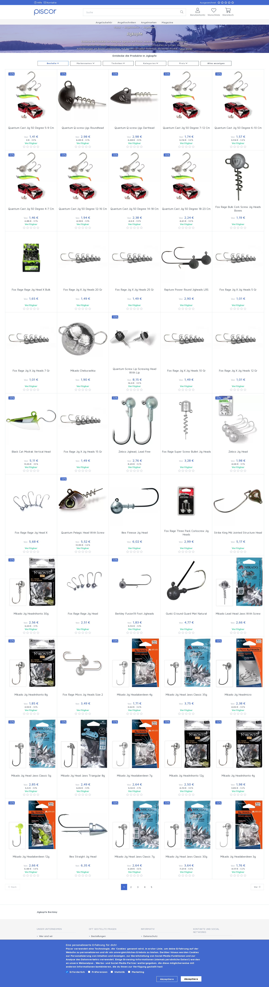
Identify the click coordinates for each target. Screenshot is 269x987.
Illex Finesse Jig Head (134, 532)
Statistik (119, 971)
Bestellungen (98, 936)
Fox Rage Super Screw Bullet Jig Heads (186, 451)
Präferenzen (99, 971)
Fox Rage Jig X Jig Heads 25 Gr (134, 289)
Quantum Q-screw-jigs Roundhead (83, 127)
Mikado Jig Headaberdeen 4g (134, 694)
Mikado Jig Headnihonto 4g (238, 775)
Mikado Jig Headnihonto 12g (186, 775)
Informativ (148, 928)
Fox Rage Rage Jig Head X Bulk (31, 289)
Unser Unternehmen (49, 928)
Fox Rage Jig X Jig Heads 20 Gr (82, 289)
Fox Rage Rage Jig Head (83, 613)
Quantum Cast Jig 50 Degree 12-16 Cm (83, 208)
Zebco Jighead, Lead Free (134, 451)
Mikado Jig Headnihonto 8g (31, 694)
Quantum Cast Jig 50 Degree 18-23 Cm (186, 208)
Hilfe (38, 2)
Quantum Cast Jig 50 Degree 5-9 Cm (31, 127)
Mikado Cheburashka (82, 370)
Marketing (138, 971)
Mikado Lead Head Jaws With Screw (238, 613)
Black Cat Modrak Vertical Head (31, 451)
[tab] (56, 930)
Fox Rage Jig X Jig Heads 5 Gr (238, 289)
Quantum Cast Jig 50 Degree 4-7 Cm (31, 208)
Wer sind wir (46, 936)
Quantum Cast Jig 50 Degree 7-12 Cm (186, 127)
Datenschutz (150, 936)
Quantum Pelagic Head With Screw (82, 532)
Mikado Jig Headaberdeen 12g (31, 856)
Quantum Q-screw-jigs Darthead (134, 127)
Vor (257, 887)
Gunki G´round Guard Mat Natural (186, 613)
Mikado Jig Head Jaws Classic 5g (31, 775)
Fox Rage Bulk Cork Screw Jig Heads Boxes (238, 208)
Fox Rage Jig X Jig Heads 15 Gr (83, 451)
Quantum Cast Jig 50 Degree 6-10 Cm (238, 127)
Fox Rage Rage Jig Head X (31, 532)
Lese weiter (186, 48)
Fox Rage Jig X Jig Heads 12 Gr (238, 370)
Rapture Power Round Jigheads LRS (186, 289)
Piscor (117, 27)
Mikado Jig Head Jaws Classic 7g (135, 856)
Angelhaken (149, 27)
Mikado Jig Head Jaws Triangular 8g (83, 775)
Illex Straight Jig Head (82, 856)
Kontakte (50, 2)
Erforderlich (77, 971)
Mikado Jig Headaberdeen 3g (238, 856)
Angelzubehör (131, 27)
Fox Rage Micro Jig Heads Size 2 (83, 694)
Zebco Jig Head (238, 451)
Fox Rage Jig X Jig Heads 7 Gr (31, 370)
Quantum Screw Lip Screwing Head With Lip (134, 370)
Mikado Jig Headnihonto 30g (31, 613)
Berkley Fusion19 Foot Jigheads (134, 613)
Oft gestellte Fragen (102, 928)
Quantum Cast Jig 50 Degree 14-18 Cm (134, 208)
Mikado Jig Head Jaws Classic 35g (186, 694)
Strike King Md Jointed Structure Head (238, 532)
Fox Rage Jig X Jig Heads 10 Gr (186, 370)
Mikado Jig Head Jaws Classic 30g (186, 856)
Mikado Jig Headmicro (238, 694)
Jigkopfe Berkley (47, 911)
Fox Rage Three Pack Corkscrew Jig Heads (186, 532)
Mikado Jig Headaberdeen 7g (134, 775)
